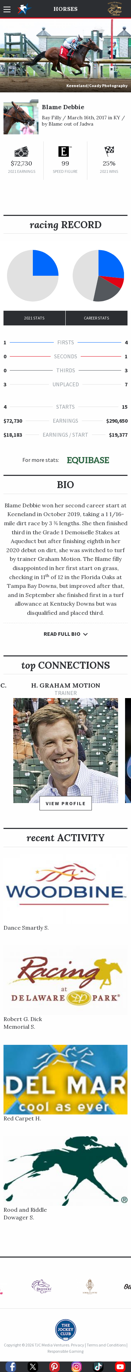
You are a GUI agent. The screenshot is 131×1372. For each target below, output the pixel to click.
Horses (65, 8)
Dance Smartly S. (26, 927)
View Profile (66, 803)
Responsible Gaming (65, 1351)
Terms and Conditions (106, 1345)
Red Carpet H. (22, 1118)
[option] (66, 749)
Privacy (77, 1345)
